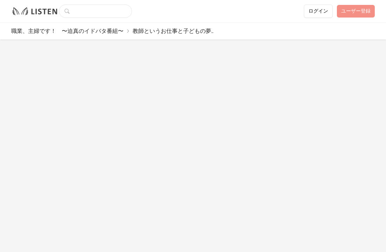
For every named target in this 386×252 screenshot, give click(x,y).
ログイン (318, 11)
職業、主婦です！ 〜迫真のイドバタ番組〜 (67, 31)
